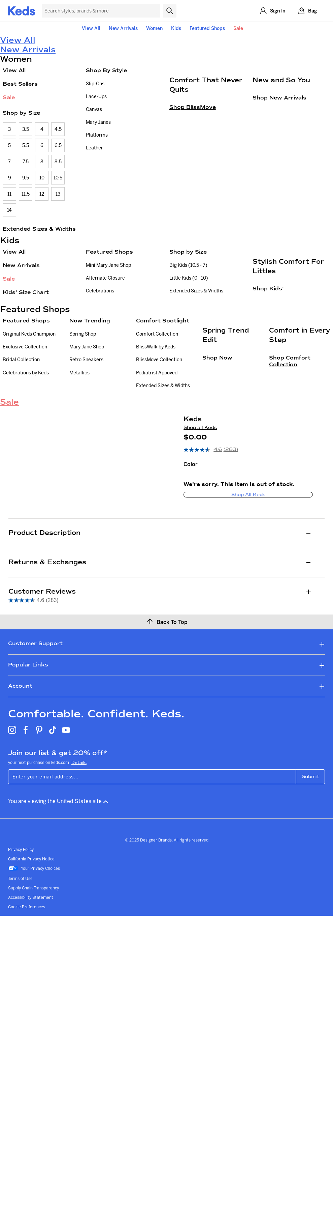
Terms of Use (20, 968)
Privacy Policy (21, 939)
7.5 (26, 161)
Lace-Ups (96, 96)
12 (41, 194)
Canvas (94, 109)
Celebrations (100, 290)
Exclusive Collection (25, 408)
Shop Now (217, 473)
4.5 (58, 129)
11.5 (26, 194)
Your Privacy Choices (34, 959)
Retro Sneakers (86, 421)
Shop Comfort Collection (289, 477)
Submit (310, 866)
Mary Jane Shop (86, 408)
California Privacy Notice (31, 949)
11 (9, 194)
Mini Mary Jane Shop (108, 265)
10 (41, 177)
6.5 (58, 145)
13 (58, 194)
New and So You (281, 151)
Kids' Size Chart (26, 292)
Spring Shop (82, 396)
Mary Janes (98, 122)
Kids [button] (176, 28)
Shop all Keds (200, 518)
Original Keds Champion (29, 396)
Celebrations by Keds (26, 434)
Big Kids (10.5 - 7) (188, 265)
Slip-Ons (95, 83)
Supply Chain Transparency (33, 978)
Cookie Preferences (26, 997)
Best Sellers (20, 84)
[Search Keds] (101, 11)
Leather (94, 147)
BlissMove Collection (159, 421)
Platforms (97, 135)
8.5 (58, 161)
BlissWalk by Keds (155, 408)
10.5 (58, 177)
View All (91, 28)
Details (79, 852)
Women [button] (154, 28)
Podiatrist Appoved (156, 434)
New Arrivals (123, 28)
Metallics (79, 434)
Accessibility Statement (30, 987)
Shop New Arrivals (279, 169)
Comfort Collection (157, 396)
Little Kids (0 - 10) (188, 278)
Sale (238, 28)
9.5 (25, 177)
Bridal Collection (21, 421)
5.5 (25, 145)
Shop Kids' (268, 359)
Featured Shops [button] (207, 28)
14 (9, 210)
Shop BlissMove (192, 178)
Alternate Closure (105, 278)
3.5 (25, 129)
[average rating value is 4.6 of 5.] (203, 540)
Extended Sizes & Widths (39, 229)
